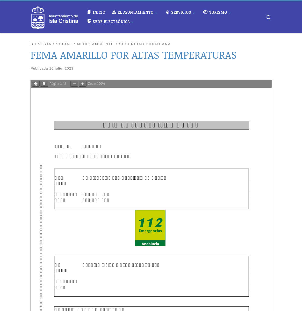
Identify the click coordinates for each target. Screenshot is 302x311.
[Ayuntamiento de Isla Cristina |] (55, 15)
